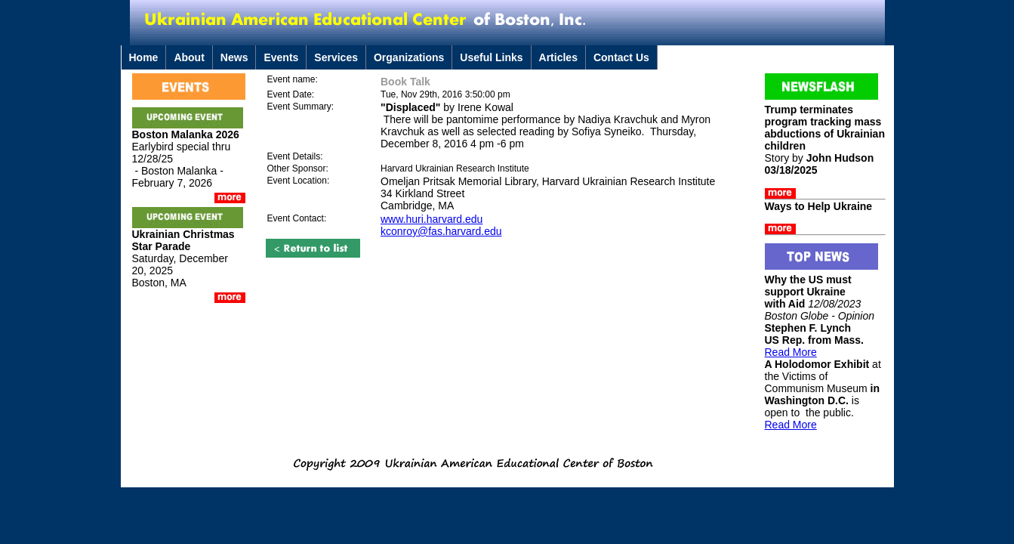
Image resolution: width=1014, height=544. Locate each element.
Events (281, 57)
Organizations (409, 57)
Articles (558, 57)
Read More (791, 352)
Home (144, 57)
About (189, 57)
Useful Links (491, 57)
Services (336, 57)
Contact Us (621, 57)
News (234, 57)
